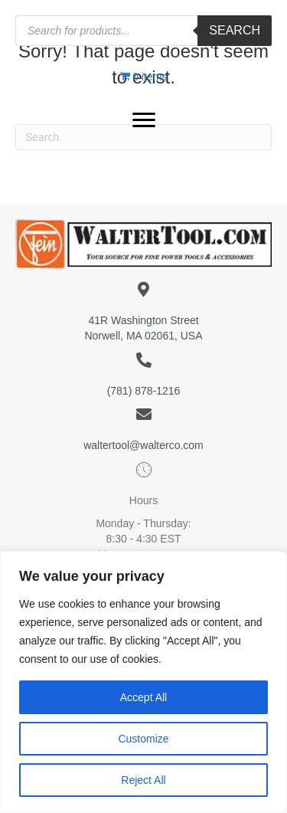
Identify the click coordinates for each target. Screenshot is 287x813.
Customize (143, 739)
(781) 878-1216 (144, 391)
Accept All (143, 697)
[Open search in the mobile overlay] (143, 30)
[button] (143, 120)
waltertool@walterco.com (143, 445)
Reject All (143, 780)
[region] (143, 682)
